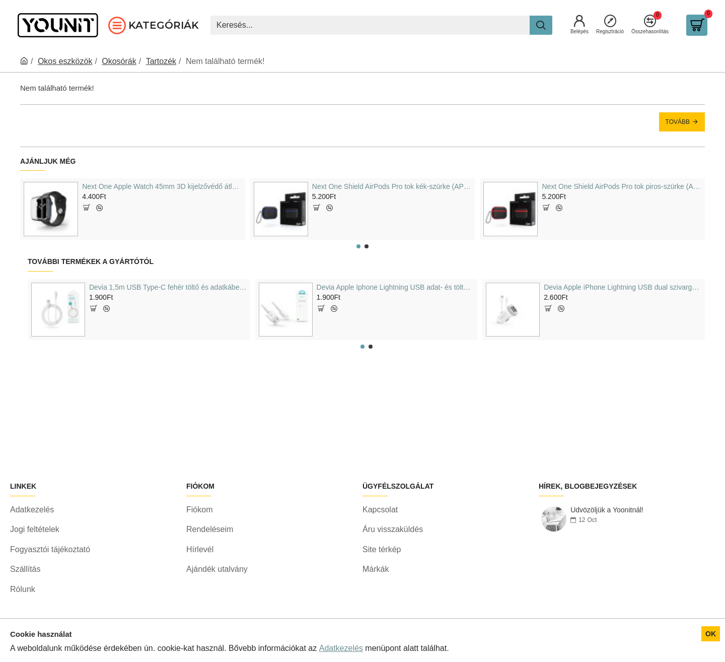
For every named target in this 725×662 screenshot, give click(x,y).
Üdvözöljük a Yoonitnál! (606, 536)
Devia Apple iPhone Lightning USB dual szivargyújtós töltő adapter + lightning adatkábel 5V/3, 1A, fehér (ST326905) (622, 287)
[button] (358, 246)
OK (710, 634)
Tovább (678, 121)
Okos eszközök (65, 61)
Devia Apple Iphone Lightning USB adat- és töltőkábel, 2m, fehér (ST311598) (395, 287)
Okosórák (119, 61)
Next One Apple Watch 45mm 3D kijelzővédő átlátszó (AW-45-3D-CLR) (161, 186)
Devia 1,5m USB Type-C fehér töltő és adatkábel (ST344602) (168, 287)
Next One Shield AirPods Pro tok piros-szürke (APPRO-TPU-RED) (621, 186)
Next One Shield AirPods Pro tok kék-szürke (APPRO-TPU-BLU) (391, 186)
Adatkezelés (341, 648)
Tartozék (161, 61)
